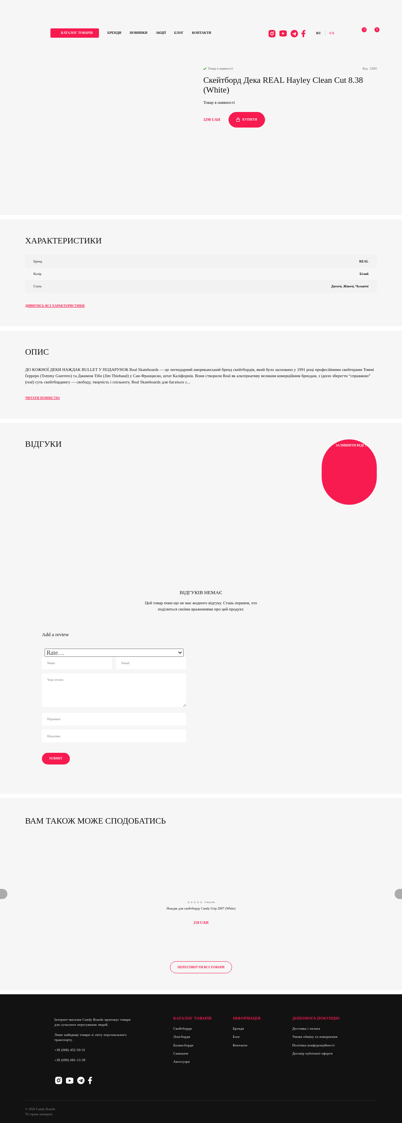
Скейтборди (182, 1028)
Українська (329, 33)
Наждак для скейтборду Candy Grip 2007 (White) (201, 908)
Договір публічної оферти (312, 1053)
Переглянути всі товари (200, 967)
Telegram (291, 34)
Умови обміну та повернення (314, 1037)
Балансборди (183, 1045)
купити (246, 119)
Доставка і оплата (306, 1028)
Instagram (269, 34)
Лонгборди (182, 1037)
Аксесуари (181, 1062)
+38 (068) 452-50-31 (69, 1050)
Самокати (181, 1053)
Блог (183, 33)
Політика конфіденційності (313, 1045)
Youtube (280, 34)
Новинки (143, 33)
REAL (364, 261)
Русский (316, 33)
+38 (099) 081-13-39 (69, 1060)
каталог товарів (81, 33)
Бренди (119, 33)
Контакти (206, 33)
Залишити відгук (349, 472)
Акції (165, 33)
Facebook (301, 34)
